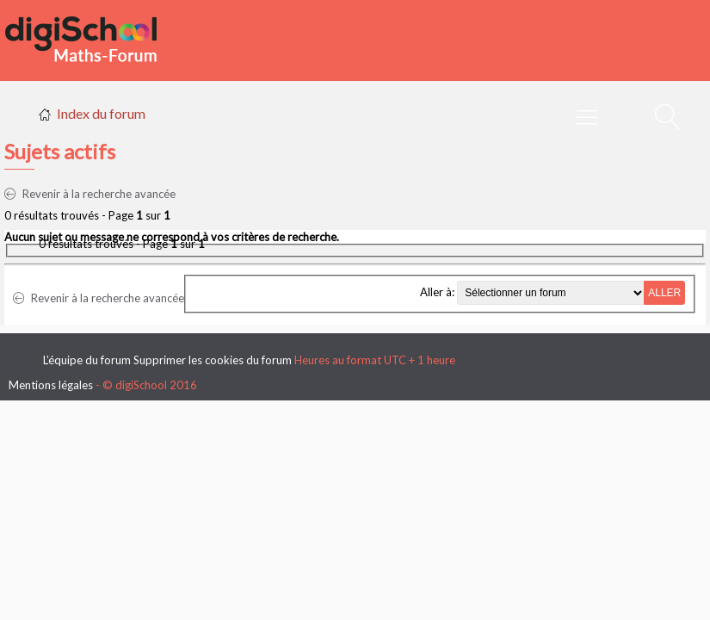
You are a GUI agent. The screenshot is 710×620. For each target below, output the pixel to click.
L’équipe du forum (87, 360)
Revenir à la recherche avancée (90, 194)
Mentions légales (51, 385)
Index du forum (101, 113)
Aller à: (437, 292)
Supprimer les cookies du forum (212, 360)
